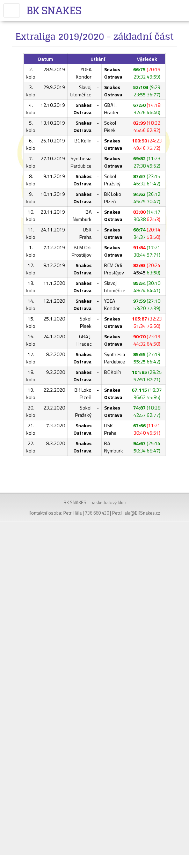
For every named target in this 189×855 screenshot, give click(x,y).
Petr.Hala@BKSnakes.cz (136, 512)
